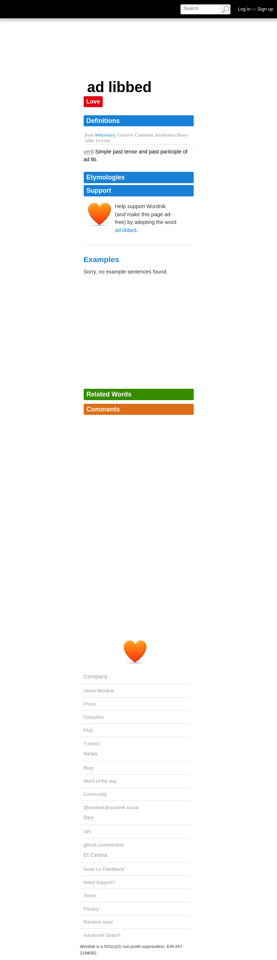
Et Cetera (95, 855)
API (87, 831)
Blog (88, 768)
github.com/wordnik (104, 845)
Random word (98, 922)
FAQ (88, 730)
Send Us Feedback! (104, 869)
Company (96, 676)
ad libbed (125, 230)
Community (95, 794)
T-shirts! (92, 743)
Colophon (94, 717)
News (91, 753)
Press (90, 704)
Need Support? (99, 882)
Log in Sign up (255, 9)
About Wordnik (99, 690)
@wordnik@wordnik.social (111, 807)
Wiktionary (105, 135)
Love (93, 101)
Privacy (91, 909)
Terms (90, 895)
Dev (89, 817)
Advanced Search (102, 935)
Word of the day (100, 781)
